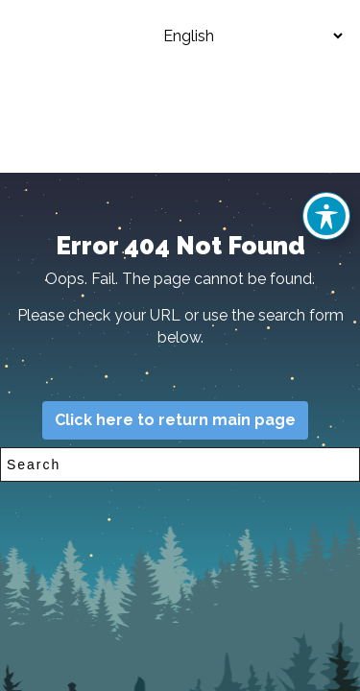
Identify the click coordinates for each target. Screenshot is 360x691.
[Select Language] (238, 36)
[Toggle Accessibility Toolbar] (326, 216)
